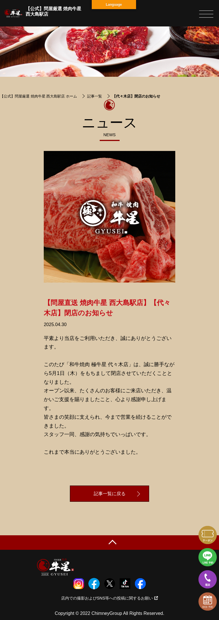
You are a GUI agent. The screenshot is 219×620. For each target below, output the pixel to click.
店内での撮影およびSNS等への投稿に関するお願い (109, 598)
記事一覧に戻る (110, 493)
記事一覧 (94, 96)
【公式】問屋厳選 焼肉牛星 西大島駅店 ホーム (38, 96)
